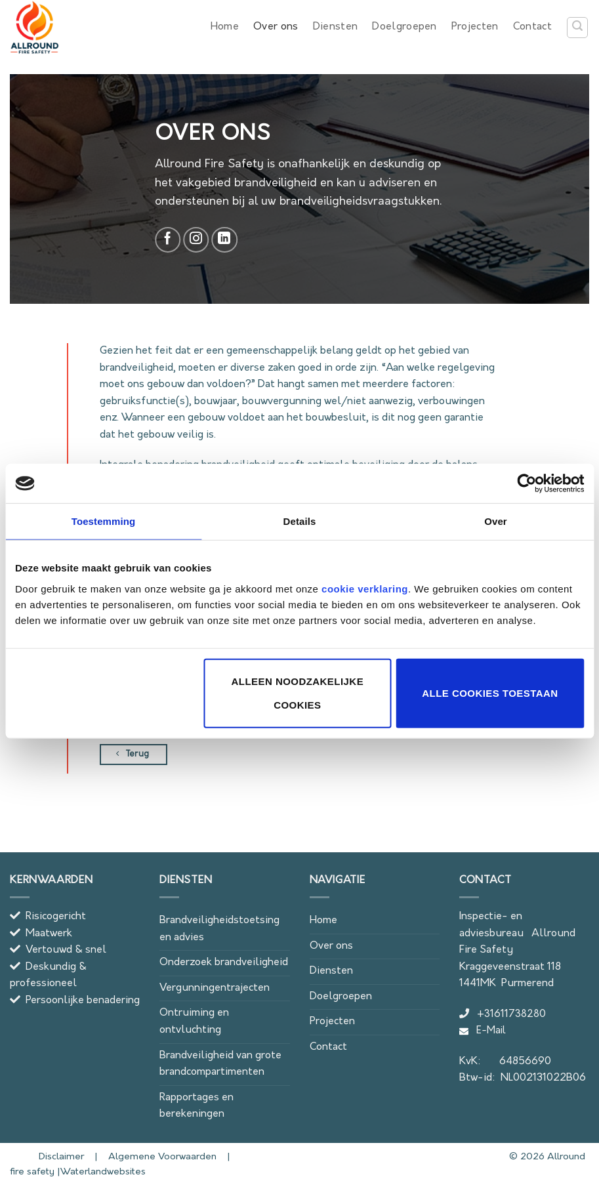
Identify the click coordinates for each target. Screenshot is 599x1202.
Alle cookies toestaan (490, 692)
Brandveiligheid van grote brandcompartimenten (220, 1064)
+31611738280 (502, 1015)
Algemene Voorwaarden (161, 1157)
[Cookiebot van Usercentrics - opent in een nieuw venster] (526, 483)
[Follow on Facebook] (168, 240)
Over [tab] (495, 521)
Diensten (335, 27)
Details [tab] (299, 521)
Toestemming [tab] (104, 521)
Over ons (276, 27)
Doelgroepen (404, 27)
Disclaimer (48, 1157)
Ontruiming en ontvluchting (194, 1021)
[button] (577, 27)
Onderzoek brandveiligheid (223, 962)
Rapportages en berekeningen (196, 1106)
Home (225, 27)
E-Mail (482, 1031)
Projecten (475, 27)
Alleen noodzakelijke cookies (298, 692)
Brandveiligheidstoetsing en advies (219, 929)
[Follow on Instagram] (196, 240)
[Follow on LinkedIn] (224, 240)
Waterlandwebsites (103, 1172)
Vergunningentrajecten (214, 988)
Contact (532, 27)
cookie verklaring (364, 588)
